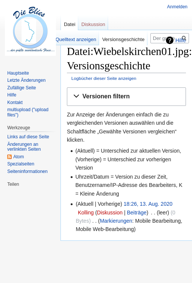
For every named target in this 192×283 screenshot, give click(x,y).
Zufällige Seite (21, 87)
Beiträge (137, 213)
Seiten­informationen (27, 171)
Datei (69, 24)
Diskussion (110, 213)
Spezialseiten (20, 164)
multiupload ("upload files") (27, 112)
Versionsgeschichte (123, 39)
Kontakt (15, 102)
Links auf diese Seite (28, 136)
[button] (126, 96)
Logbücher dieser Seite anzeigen (103, 78)
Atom (18, 156)
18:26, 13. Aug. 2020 (148, 204)
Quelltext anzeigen (76, 39)
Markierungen (116, 221)
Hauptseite (18, 73)
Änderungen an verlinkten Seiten (24, 147)
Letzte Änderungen (26, 80)
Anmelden (177, 6)
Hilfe (180, 40)
